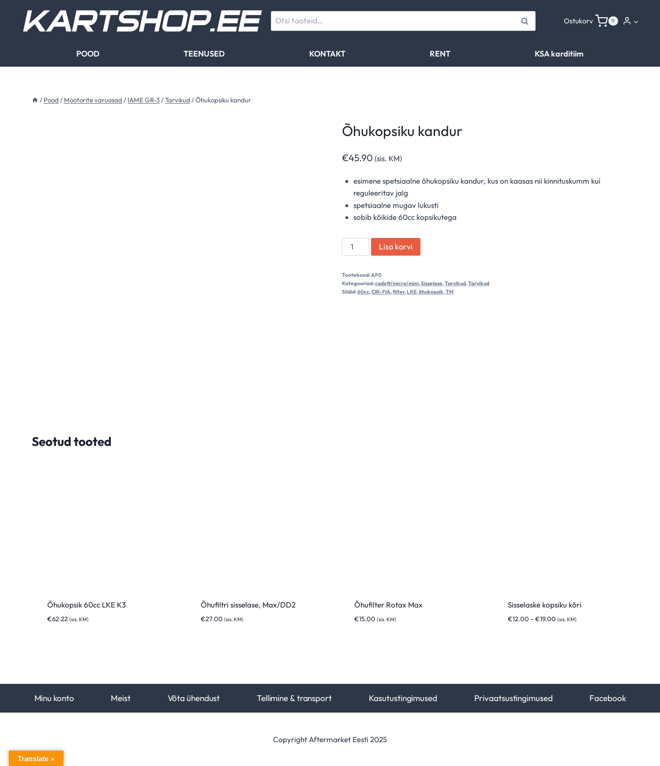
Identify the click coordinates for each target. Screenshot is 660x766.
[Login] (630, 21)
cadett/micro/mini (397, 283)
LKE (411, 291)
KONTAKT (327, 54)
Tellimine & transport (294, 698)
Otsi (526, 21)
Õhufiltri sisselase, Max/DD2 (248, 604)
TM (450, 291)
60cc (363, 291)
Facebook (607, 698)
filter (399, 291)
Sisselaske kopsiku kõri (544, 604)
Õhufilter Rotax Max (388, 604)
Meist (120, 698)
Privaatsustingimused (513, 698)
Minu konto (54, 698)
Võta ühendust (194, 698)
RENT (440, 54)
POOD (87, 54)
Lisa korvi (395, 246)
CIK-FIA (380, 291)
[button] (636, 21)
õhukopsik (431, 291)
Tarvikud (455, 283)
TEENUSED (204, 54)
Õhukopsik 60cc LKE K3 (86, 604)
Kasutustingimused (403, 698)
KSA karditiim (559, 54)
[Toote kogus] (355, 247)
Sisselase (431, 283)
